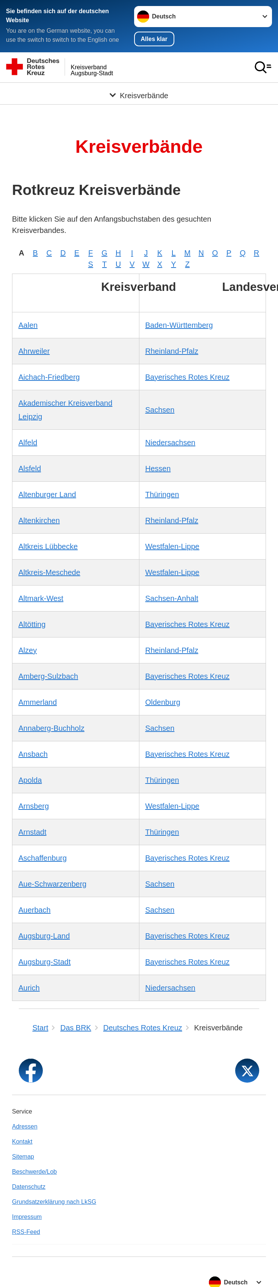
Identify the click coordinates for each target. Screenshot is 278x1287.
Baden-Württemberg (179, 325)
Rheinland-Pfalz (171, 351)
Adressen (25, 1126)
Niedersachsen (170, 442)
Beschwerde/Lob (34, 1171)
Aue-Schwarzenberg (52, 883)
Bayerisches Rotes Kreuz (187, 377)
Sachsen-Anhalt (171, 598)
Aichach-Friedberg (49, 377)
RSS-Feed (26, 1231)
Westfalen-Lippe (172, 546)
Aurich (29, 987)
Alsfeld (29, 468)
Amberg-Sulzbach (48, 676)
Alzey (27, 650)
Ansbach (33, 754)
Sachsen (160, 409)
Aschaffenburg (42, 857)
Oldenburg (162, 702)
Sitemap (23, 1156)
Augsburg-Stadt (44, 961)
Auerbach (34, 909)
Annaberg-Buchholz (51, 728)
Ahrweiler (34, 351)
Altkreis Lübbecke (48, 546)
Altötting (31, 624)
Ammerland (37, 702)
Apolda (30, 780)
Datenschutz (28, 1186)
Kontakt (22, 1141)
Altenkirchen (39, 520)
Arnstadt (32, 832)
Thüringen (162, 494)
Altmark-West (40, 598)
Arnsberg (33, 806)
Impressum (27, 1216)
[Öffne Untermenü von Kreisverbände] (139, 91)
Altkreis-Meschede (49, 572)
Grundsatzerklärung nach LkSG (54, 1201)
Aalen (28, 325)
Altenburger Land (47, 494)
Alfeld (27, 442)
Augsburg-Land (44, 935)
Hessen (158, 468)
